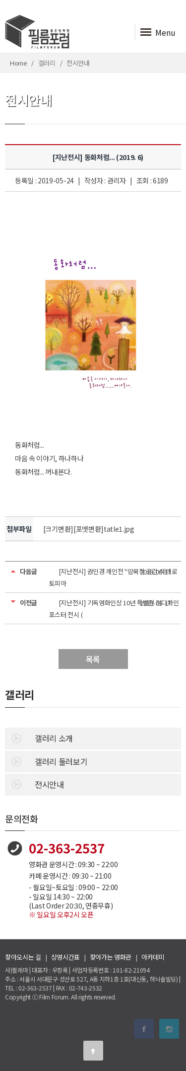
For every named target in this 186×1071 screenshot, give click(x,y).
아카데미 (153, 957)
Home (18, 63)
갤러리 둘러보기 (46, 761)
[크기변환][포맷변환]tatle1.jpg (88, 529)
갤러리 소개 (39, 737)
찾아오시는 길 (23, 957)
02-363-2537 (67, 847)
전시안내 (34, 784)
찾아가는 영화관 (110, 957)
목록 (93, 659)
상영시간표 (65, 957)
